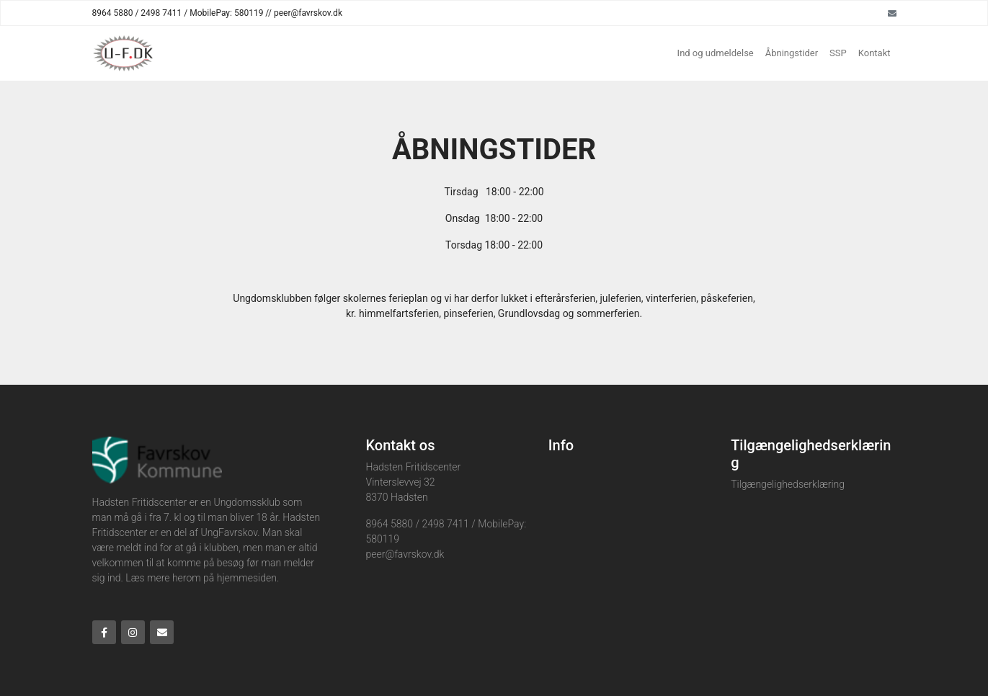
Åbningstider (791, 53)
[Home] (122, 53)
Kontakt (874, 53)
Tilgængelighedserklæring (788, 484)
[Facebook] (104, 632)
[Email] (892, 13)
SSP (838, 53)
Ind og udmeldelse (715, 53)
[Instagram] (133, 632)
